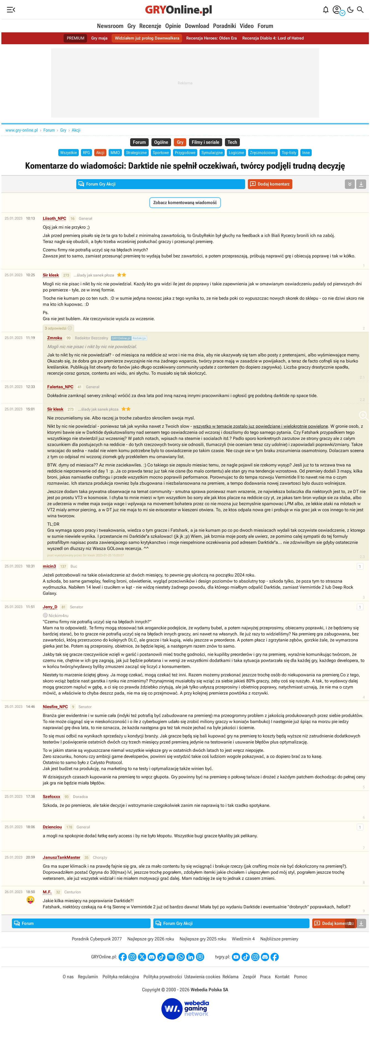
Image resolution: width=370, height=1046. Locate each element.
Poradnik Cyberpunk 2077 (97, 940)
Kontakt (281, 977)
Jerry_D (50, 607)
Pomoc (299, 977)
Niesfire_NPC (55, 707)
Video (247, 25)
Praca (264, 977)
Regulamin (88, 977)
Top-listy (296, 153)
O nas (69, 977)
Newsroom (110, 25)
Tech (236, 142)
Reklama (230, 977)
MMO (111, 153)
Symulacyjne (215, 153)
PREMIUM (70, 38)
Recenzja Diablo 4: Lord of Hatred (277, 38)
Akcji (76, 130)
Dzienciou (52, 827)
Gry (131, 25)
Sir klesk (51, 275)
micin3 (49, 567)
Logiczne (241, 153)
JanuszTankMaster (61, 858)
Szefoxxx (51, 797)
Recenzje (150, 25)
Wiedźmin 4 (243, 940)
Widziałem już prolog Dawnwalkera (145, 38)
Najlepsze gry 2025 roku (203, 940)
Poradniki (224, 25)
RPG (80, 153)
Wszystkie (61, 153)
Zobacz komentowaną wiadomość (185, 203)
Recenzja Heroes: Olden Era (212, 38)
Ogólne (159, 142)
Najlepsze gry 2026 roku (150, 940)
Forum (265, 25)
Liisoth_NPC (54, 219)
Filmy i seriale (207, 142)
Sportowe (160, 153)
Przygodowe (186, 153)
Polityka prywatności (162, 977)
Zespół (249, 977)
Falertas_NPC (60, 387)
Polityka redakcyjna (121, 977)
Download (197, 25)
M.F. (47, 892)
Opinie (173, 25)
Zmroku (54, 338)
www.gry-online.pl (22, 130)
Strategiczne (133, 153)
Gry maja (95, 38)
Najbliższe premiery (279, 940)
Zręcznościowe (269, 153)
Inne (315, 153)
